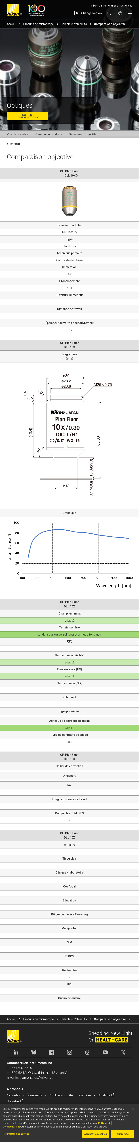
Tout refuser (122, 1135)
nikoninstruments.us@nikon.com (31, 1077)
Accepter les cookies (95, 1135)
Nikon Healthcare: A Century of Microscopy (36, 10)
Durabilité (104, 1095)
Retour (15, 144)
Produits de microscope (38, 24)
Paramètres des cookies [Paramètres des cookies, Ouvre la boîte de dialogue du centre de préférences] (16, 1135)
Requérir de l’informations (27, 116)
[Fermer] (133, 1111)
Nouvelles (13, 1095)
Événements (34, 1095)
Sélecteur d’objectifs (74, 24)
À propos (13, 1089)
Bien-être (13, 1101)
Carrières (85, 1095)
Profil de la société (61, 1095)
